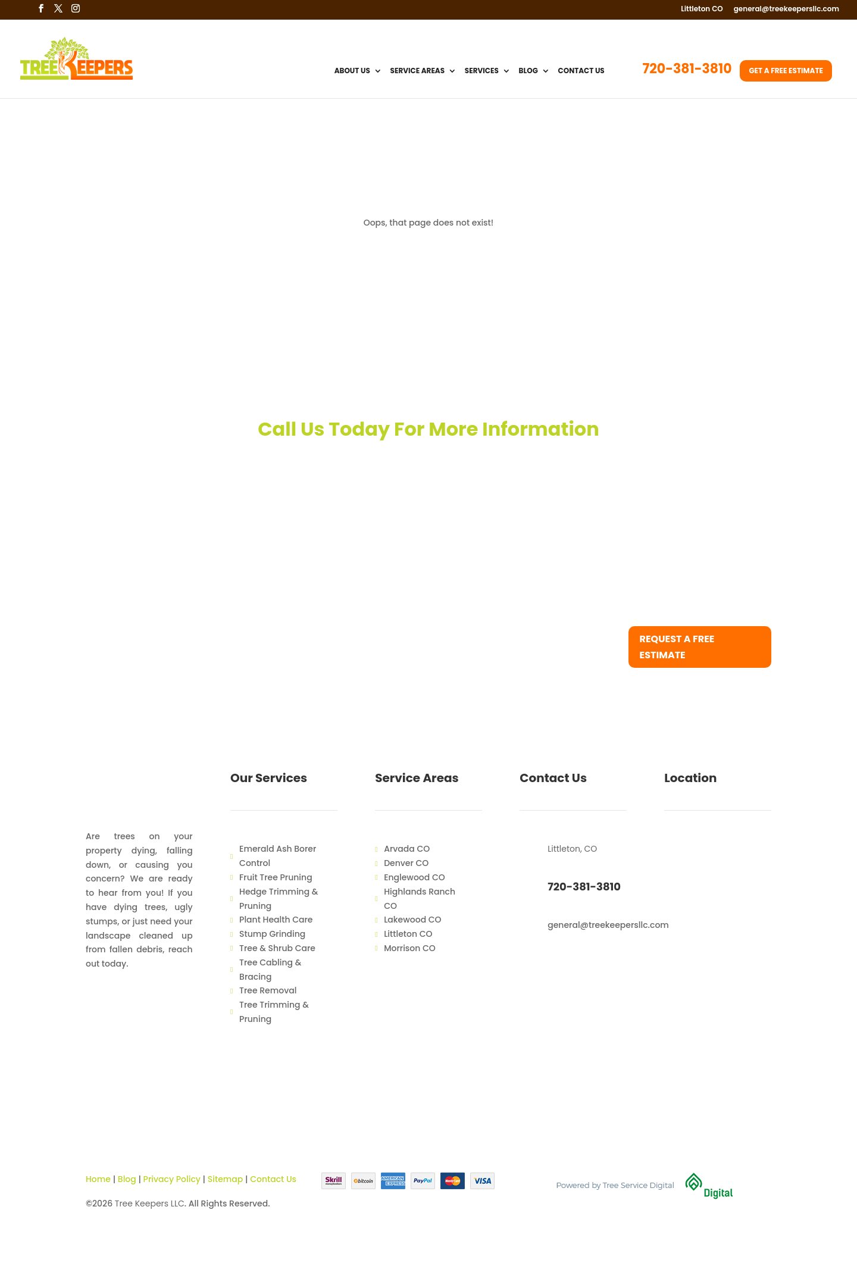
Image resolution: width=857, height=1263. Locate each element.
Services (482, 71)
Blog (528, 71)
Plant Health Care (275, 920)
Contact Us (581, 71)
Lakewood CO (412, 920)
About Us (352, 71)
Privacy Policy (172, 1179)
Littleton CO (702, 9)
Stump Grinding (272, 934)
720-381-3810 (687, 71)
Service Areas (417, 71)
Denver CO (406, 863)
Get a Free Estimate (786, 70)
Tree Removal (267, 990)
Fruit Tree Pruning (275, 877)
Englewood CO (414, 877)
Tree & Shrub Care (277, 948)
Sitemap (225, 1179)
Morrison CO (410, 948)
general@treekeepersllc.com (786, 9)
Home (98, 1179)
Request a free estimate (677, 647)
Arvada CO (407, 849)
